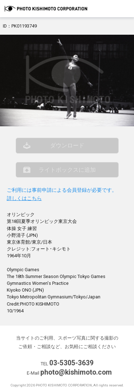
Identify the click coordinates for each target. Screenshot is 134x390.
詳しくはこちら (24, 198)
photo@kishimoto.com (76, 372)
